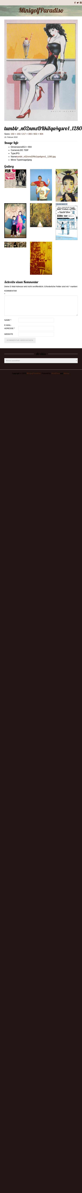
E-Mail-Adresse (9, 326)
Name (7, 320)
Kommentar (10, 292)
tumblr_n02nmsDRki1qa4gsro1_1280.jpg (36, 156)
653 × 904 (38, 134)
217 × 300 (27, 134)
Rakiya (66, 373)
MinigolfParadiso (41, 10)
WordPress (55, 373)
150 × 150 (15, 134)
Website (8, 334)
